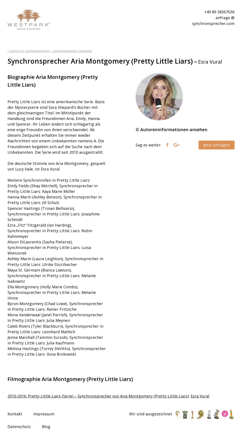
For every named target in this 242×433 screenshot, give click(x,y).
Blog (46, 426)
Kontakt (15, 413)
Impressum (43, 413)
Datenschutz (19, 426)
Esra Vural (200, 396)
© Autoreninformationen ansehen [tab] (171, 129)
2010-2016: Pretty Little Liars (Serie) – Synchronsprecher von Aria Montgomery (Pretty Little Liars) (98, 396)
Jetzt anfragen (216, 144)
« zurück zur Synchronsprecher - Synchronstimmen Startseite (50, 51)
